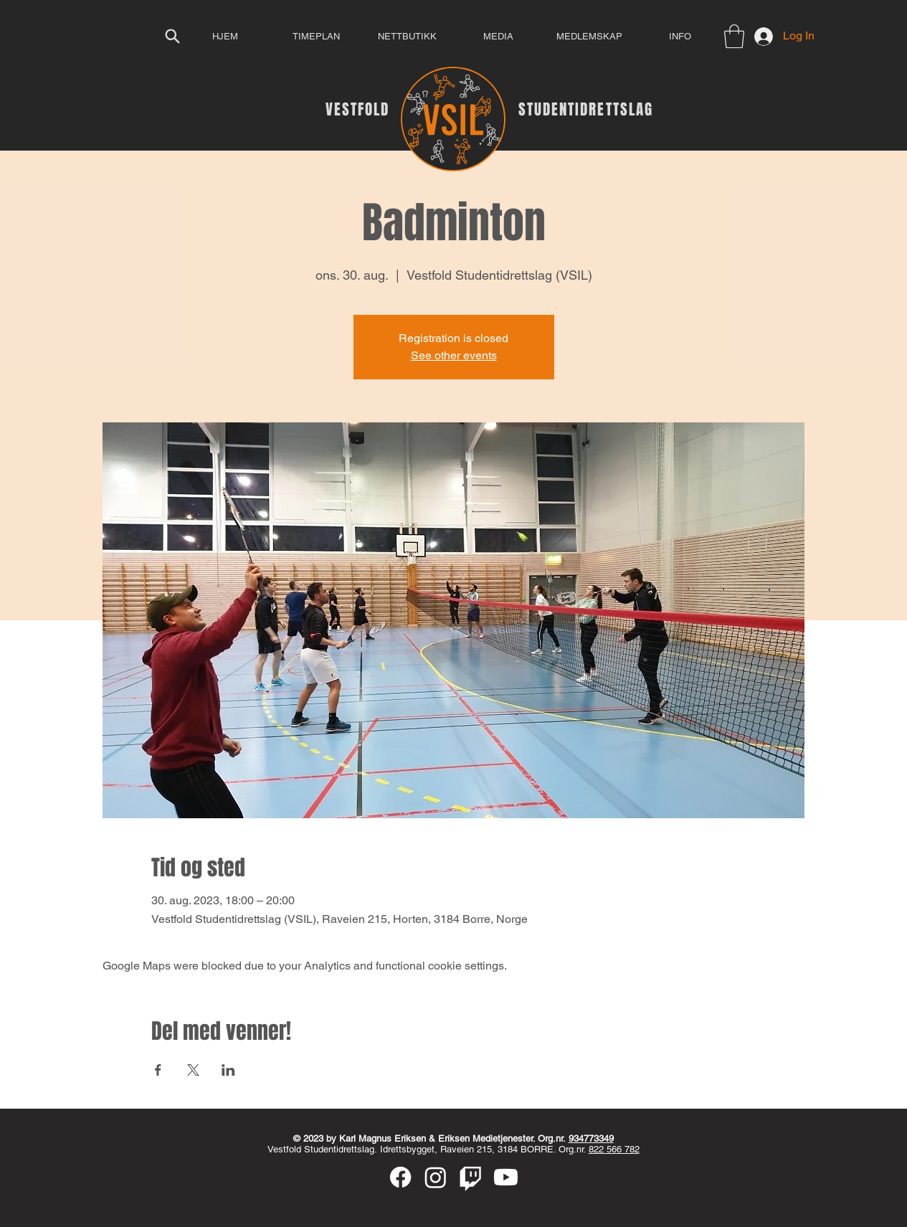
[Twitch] (471, 1177)
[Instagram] (436, 1177)
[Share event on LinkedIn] (228, 1070)
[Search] (172, 36)
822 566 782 (614, 1149)
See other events (454, 355)
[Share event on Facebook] (158, 1070)
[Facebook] (400, 1177)
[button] (734, 36)
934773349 (591, 1138)
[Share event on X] (193, 1070)
